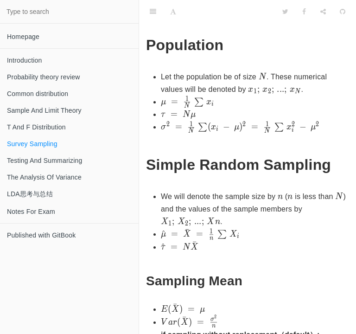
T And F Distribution (36, 127)
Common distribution (37, 93)
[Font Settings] (173, 11)
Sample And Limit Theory (44, 110)
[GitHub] (342, 11)
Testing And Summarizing (45, 160)
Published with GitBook (41, 235)
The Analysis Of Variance (44, 177)
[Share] (323, 11)
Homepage (23, 36)
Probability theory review (43, 77)
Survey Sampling (32, 144)
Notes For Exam (31, 211)
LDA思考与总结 (30, 194)
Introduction (24, 60)
